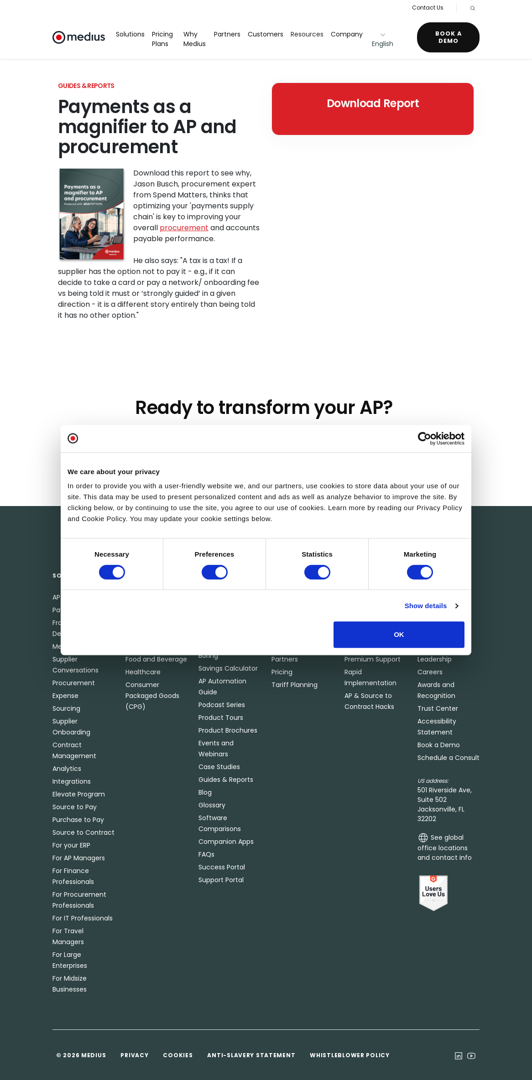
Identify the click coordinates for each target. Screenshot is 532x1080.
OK (399, 634)
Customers (265, 34)
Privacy (134, 1055)
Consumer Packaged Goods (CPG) (152, 695)
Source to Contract (83, 832)
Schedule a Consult (448, 757)
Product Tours (220, 717)
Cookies (178, 1055)
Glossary (211, 805)
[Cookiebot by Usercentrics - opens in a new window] (424, 438)
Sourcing (66, 708)
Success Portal (221, 867)
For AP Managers (78, 858)
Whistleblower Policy (349, 1055)
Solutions (130, 34)
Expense (65, 695)
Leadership (434, 659)
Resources (307, 34)
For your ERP (71, 845)
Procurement (73, 682)
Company (347, 34)
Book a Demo (448, 37)
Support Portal (221, 879)
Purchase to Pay (78, 819)
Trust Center (437, 708)
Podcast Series (221, 704)
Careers (430, 672)
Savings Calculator (228, 668)
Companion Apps (226, 841)
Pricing (281, 672)
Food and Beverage (156, 659)
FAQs (206, 854)
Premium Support (372, 659)
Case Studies (219, 766)
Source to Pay (74, 806)
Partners (227, 34)
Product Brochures (227, 730)
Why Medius (194, 39)
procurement (184, 227)
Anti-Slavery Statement (251, 1055)
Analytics (66, 768)
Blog (205, 792)
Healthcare (143, 672)
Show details (426, 606)
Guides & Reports (225, 779)
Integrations (71, 781)
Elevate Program (78, 794)
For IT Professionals (82, 918)
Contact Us (427, 7)
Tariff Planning (294, 684)
